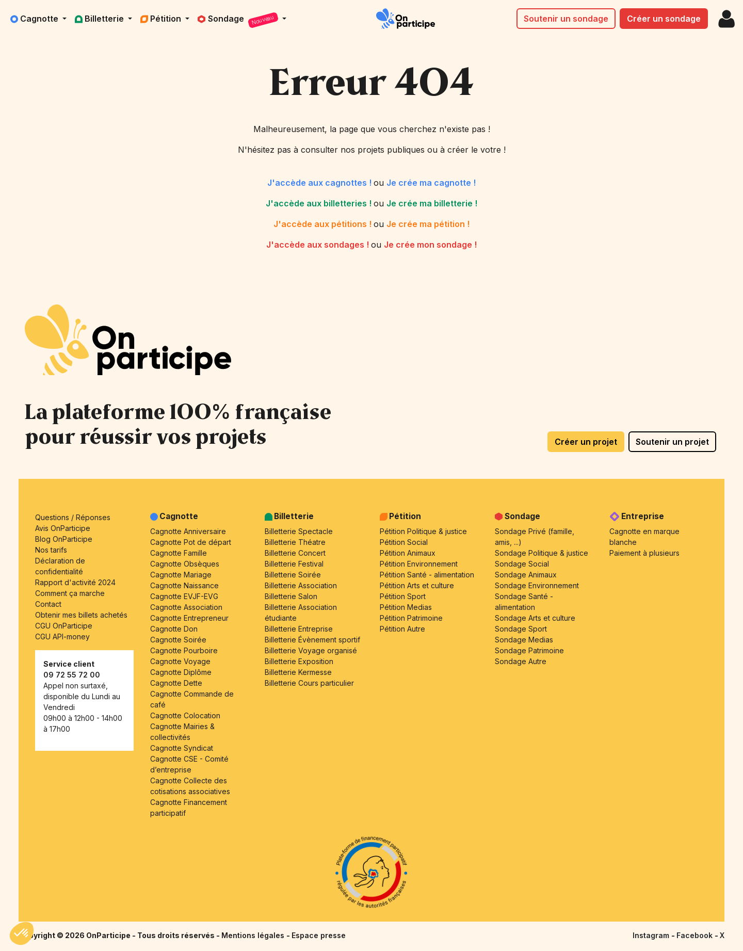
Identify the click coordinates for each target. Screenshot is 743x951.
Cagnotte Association (186, 607)
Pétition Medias (406, 607)
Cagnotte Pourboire (184, 650)
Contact (48, 604)
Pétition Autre (402, 628)
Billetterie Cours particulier (309, 683)
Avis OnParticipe (62, 528)
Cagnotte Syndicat (181, 748)
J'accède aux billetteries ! (320, 203)
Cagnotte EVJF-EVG (184, 596)
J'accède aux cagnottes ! (320, 183)
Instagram (652, 935)
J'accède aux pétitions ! (323, 224)
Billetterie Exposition (299, 661)
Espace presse (319, 935)
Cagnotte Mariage (181, 574)
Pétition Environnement (419, 563)
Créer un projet (586, 442)
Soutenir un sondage (566, 18)
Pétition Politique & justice (423, 531)
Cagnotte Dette (176, 683)
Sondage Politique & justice (541, 553)
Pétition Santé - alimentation (427, 574)
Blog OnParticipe (63, 539)
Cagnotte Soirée (178, 639)
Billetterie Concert (295, 553)
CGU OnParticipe (63, 625)
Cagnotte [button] (35, 18)
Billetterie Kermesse (298, 672)
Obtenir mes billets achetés (81, 614)
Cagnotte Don (174, 628)
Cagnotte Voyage (180, 661)
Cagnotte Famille (178, 553)
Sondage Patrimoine (529, 650)
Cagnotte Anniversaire (188, 531)
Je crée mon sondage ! (430, 244)
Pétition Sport (403, 596)
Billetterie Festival (294, 563)
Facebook (695, 935)
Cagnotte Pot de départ (190, 542)
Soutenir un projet (672, 442)
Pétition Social (404, 542)
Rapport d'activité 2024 (75, 582)
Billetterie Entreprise (299, 628)
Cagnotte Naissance (184, 585)
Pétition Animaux (407, 553)
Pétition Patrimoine (411, 618)
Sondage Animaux (526, 574)
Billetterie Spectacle (299, 531)
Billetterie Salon (291, 596)
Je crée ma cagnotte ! (431, 183)
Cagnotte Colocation (185, 715)
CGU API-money (62, 636)
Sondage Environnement (537, 585)
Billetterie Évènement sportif (312, 639)
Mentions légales (253, 935)
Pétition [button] (161, 18)
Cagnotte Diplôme (181, 672)
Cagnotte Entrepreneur (189, 618)
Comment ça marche (70, 593)
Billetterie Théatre (295, 542)
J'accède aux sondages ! (318, 244)
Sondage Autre (520, 661)
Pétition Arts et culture (417, 585)
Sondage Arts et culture (535, 618)
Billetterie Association (301, 585)
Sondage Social (522, 563)
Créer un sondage (664, 18)
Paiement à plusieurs (644, 553)
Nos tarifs (51, 549)
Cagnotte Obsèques (184, 563)
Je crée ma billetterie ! (431, 203)
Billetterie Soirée (293, 574)
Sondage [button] (239, 20)
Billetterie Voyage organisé (311, 650)
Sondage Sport (521, 628)
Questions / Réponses (72, 517)
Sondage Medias (524, 639)
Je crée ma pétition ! (428, 224)
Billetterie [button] (100, 18)
